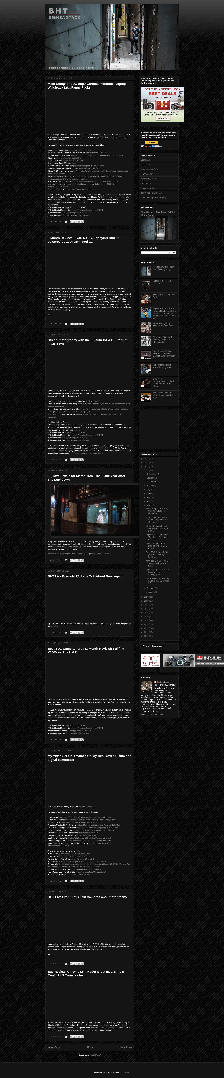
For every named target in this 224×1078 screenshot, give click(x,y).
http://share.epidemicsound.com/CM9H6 (86, 453)
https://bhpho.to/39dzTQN (70, 158)
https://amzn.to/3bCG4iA (88, 833)
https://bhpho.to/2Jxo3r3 (75, 820)
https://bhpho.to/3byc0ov (83, 830)
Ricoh (143, 164)
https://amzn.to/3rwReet (101, 838)
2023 (146, 462)
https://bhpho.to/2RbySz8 (69, 817)
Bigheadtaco (163, 682)
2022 (146, 466)
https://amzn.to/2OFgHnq (109, 825)
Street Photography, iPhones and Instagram (163, 324)
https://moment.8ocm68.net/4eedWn (96, 817)
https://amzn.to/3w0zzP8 (89, 168)
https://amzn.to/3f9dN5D (96, 153)
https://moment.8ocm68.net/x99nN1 (108, 155)
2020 (146, 597)
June (148, 493)
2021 (146, 470)
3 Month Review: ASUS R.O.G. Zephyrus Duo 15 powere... (157, 519)
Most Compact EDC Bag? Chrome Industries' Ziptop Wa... (157, 511)
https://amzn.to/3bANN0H (58, 846)
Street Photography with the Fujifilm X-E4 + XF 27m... (157, 528)
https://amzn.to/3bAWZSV (78, 874)
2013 (146, 624)
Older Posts (126, 1047)
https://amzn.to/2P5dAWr (81, 150)
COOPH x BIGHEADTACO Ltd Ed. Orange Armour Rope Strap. (163, 382)
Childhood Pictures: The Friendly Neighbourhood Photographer (163, 339)
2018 (146, 605)
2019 (146, 601)
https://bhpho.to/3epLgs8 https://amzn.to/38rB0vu (81, 822)
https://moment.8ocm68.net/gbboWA (91, 872)
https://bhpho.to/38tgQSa (88, 825)
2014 (146, 620)
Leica (143, 160)
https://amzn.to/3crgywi (86, 835)
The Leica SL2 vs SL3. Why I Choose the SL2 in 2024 (164, 395)
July (148, 489)
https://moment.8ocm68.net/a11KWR (88, 210)
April (148, 501)
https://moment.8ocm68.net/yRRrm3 (101, 820)
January (150, 592)
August (149, 485)
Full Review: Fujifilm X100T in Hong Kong (162, 366)
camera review (147, 179)
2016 (146, 612)
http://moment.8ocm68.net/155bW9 (86, 869)
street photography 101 (151, 197)
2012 (146, 628)
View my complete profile (152, 714)
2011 (146, 632)
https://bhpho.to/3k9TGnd (80, 838)
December (151, 474)
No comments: (56, 222)
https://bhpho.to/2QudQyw (82, 155)
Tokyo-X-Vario (147, 169)
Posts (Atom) (95, 1055)
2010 (146, 636)
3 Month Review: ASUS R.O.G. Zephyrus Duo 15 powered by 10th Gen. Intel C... (83, 239)
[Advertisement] (159, 428)
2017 (146, 608)
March (149, 505)
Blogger (126, 1072)
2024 (146, 459)
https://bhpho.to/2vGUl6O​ (75, 432)
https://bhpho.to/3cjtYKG (87, 828)
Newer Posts (54, 1047)
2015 (146, 616)
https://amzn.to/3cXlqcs (80, 189)
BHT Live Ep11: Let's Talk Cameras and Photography (87, 897)
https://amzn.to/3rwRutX (108, 828)
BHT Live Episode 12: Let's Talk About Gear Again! (86, 576)
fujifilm (144, 183)
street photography (149, 193)
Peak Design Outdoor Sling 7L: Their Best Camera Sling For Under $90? (164, 354)
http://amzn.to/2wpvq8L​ (80, 215)
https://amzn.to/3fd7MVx (74, 160)
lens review (146, 188)
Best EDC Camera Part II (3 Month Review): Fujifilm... (157, 554)
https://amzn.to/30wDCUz (100, 841)
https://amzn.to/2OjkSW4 (104, 830)
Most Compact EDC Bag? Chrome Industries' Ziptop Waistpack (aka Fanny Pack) (87, 85)
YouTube (145, 174)
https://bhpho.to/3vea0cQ (77, 861)
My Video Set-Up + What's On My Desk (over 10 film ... (158, 563)
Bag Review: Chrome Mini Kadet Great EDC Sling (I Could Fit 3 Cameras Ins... (86, 973)
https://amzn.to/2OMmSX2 (83, 859)
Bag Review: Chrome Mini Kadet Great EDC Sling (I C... (157, 580)
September (151, 482)
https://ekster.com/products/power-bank (87, 166)
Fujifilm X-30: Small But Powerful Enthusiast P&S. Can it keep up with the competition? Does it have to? (164, 313)
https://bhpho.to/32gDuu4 (78, 841)
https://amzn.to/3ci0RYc (99, 861)
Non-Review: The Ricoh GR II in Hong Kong (163, 268)
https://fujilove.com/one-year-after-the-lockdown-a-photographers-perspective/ (80, 554)
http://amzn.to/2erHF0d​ (81, 213)
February (150, 588)
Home (90, 1047)
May (148, 497)
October (150, 478)
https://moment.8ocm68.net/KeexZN (76, 853)
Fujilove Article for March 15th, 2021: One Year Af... (157, 537)
